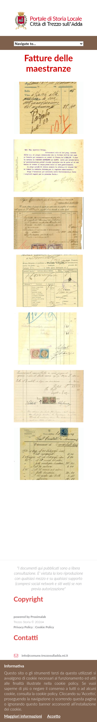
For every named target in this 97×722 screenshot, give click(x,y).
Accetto (53, 716)
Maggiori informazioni (23, 716)
